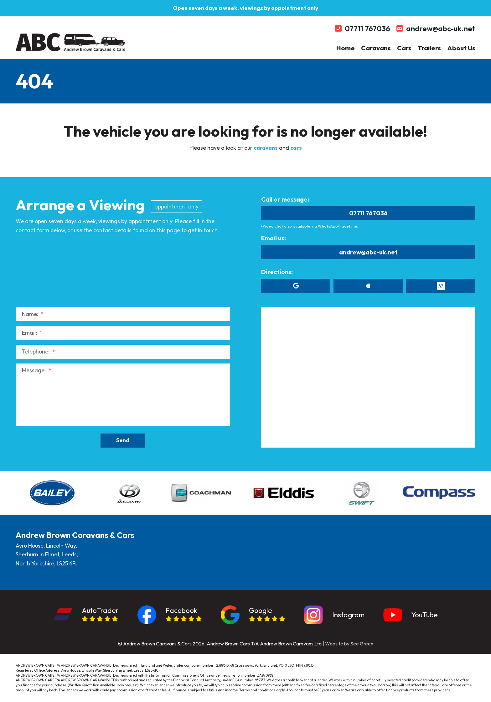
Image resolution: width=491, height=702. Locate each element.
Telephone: (38, 351)
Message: (36, 370)
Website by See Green (349, 643)
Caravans (376, 48)
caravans (266, 147)
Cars (404, 48)
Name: (33, 314)
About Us (461, 48)
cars (296, 147)
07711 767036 (368, 213)
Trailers (429, 48)
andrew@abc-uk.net (368, 252)
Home (345, 48)
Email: (32, 332)
